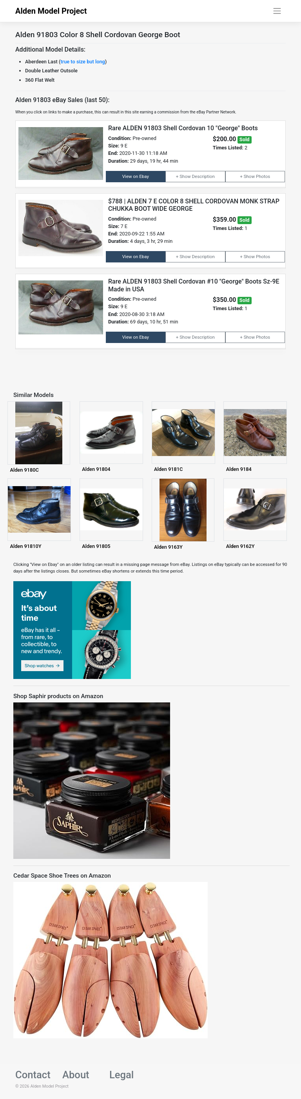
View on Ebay (135, 176)
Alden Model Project (51, 11)
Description (203, 176)
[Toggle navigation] (277, 11)
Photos (263, 176)
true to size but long (82, 62)
